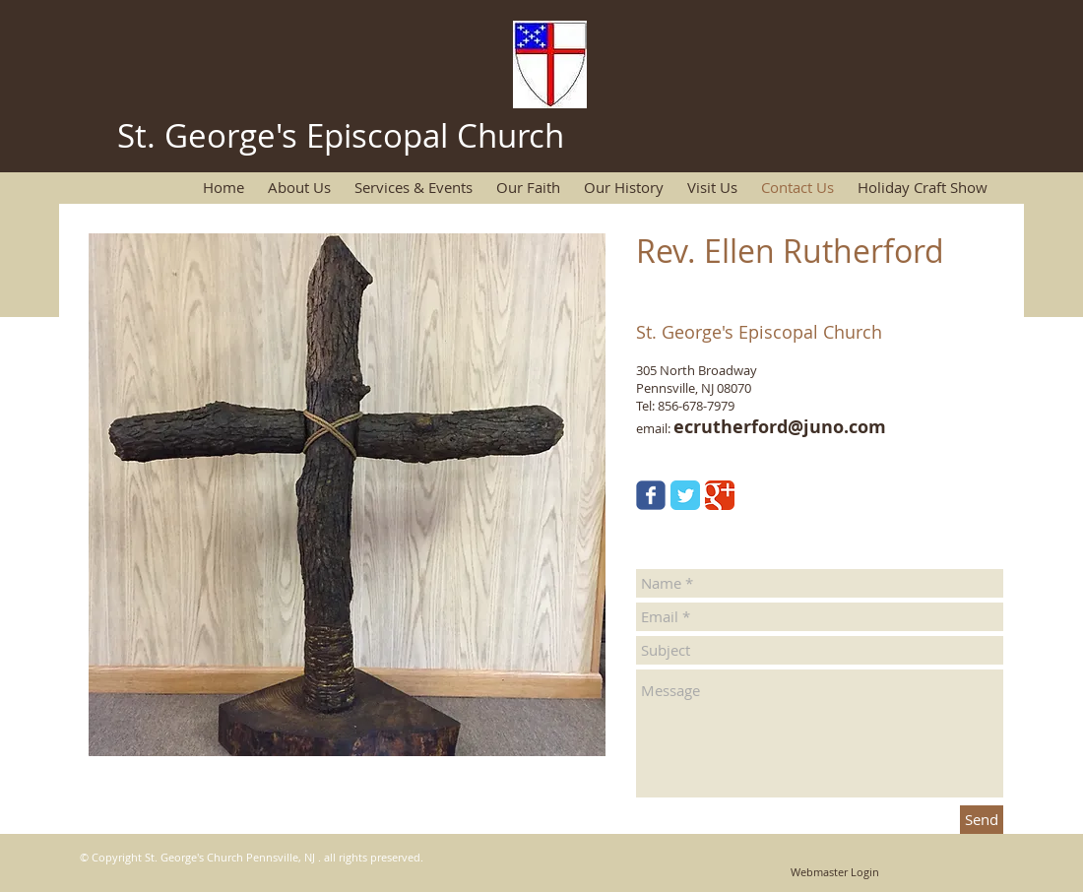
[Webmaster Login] (834, 873)
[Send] (981, 819)
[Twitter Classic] (685, 495)
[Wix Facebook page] (651, 495)
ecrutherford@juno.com (779, 426)
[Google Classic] (719, 495)
